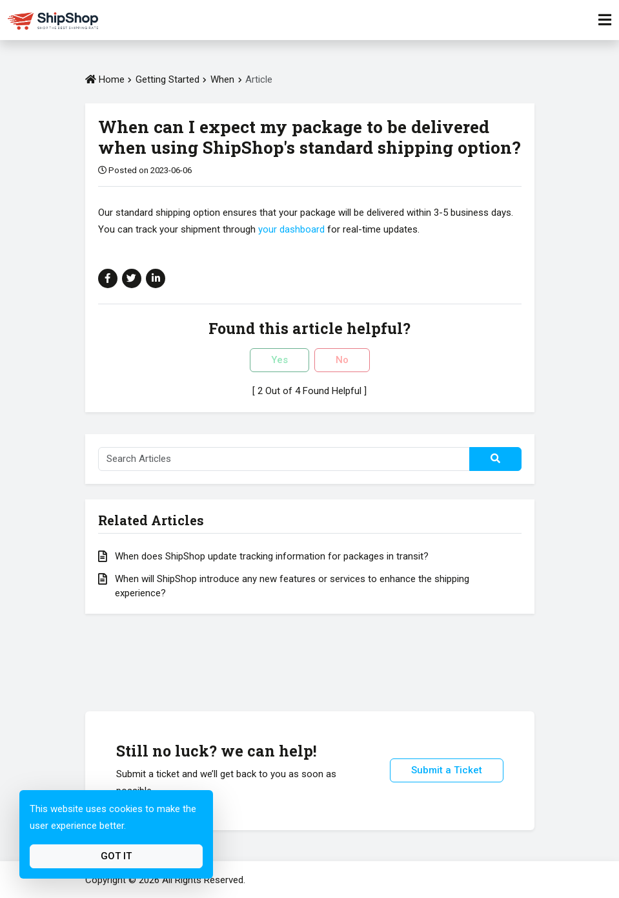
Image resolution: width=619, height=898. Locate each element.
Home (105, 79)
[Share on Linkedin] (155, 278)
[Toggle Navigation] (604, 20)
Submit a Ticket (446, 770)
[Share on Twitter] (131, 278)
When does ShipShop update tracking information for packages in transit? (272, 556)
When (223, 79)
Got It (116, 856)
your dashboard (291, 229)
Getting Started (167, 79)
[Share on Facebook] (107, 278)
